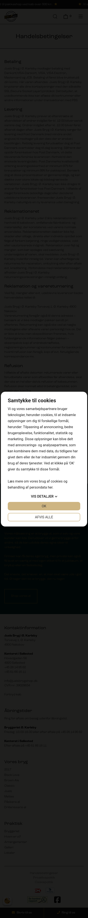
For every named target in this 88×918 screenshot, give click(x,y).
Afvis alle (44, 517)
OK (44, 506)
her (50, 487)
